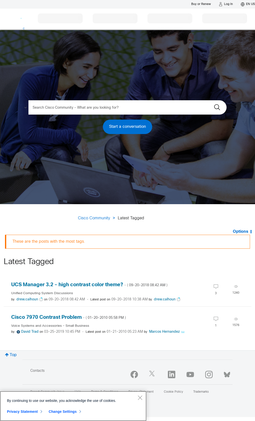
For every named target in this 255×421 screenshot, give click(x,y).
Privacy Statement (22, 412)
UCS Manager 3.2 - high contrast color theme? (89, 284)
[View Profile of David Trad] (30, 331)
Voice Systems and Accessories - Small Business (50, 325)
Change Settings (63, 412)
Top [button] (13, 355)
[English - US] (248, 4)
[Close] (139, 397)
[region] (73, 406)
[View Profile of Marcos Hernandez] (164, 331)
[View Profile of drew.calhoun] (27, 299)
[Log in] (226, 4)
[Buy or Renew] (201, 4)
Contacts (37, 371)
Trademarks (201, 391)
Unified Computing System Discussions (42, 293)
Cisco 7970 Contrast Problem (68, 317)
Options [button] (240, 232)
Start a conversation (127, 127)
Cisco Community (94, 218)
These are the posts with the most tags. (48, 241)
